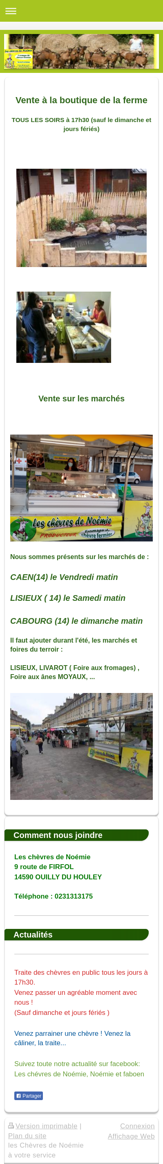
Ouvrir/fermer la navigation (81, 11)
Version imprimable (43, 1126)
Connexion (137, 1126)
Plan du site (27, 1136)
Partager (28, 1096)
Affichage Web (131, 1136)
